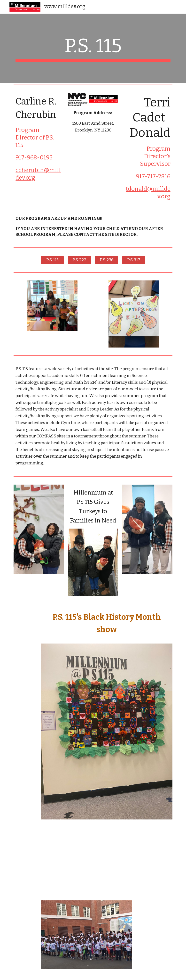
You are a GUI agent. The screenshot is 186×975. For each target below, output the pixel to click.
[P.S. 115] (52, 260)
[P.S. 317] (133, 260)
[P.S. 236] (106, 260)
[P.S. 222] (79, 260)
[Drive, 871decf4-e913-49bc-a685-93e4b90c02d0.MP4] (52, 859)
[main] (93, 48)
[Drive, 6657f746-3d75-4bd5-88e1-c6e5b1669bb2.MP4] (133, 859)
